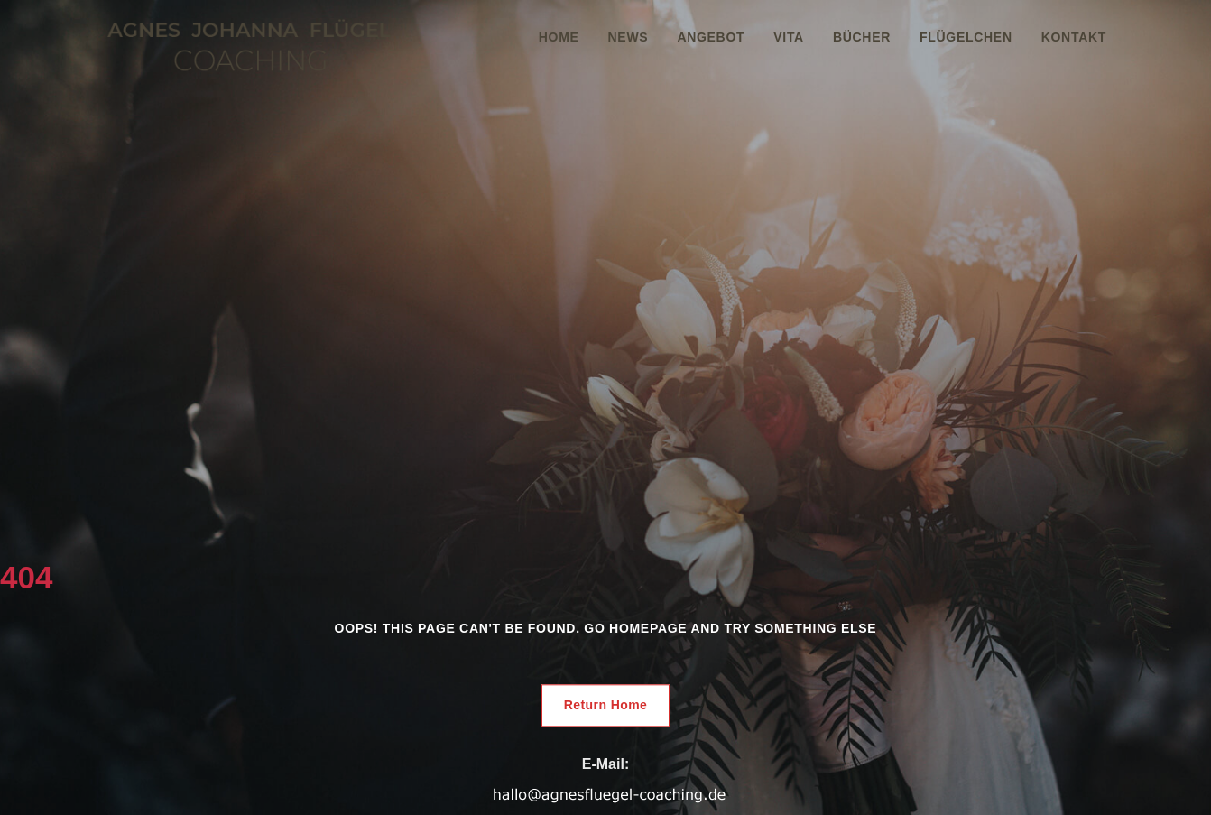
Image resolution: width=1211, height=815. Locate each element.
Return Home (606, 705)
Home (559, 37)
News (628, 37)
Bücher (862, 37)
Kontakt (1073, 37)
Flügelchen (966, 37)
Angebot (710, 37)
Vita (788, 37)
